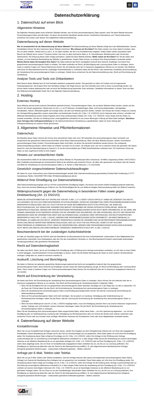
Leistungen (64, 5)
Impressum (89, 5)
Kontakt (77, 5)
